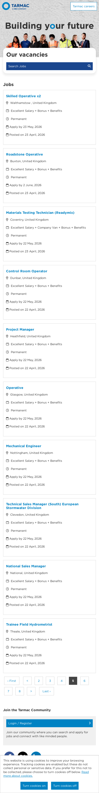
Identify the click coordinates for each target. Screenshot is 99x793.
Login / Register (49, 723)
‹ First (12, 681)
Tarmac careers (84, 6)
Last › (47, 691)
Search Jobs (49, 66)
